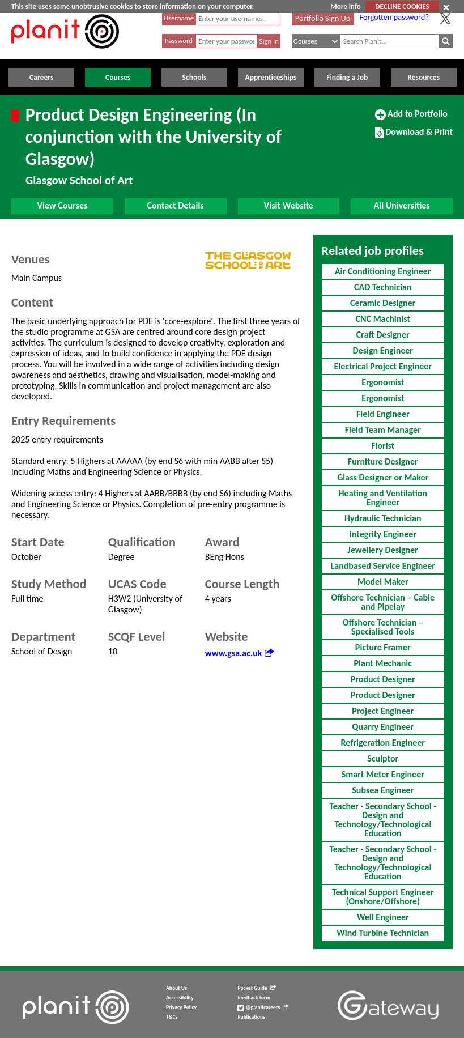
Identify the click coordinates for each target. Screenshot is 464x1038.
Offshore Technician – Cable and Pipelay (383, 602)
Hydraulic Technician (383, 518)
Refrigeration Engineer (383, 742)
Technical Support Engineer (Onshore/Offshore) (383, 897)
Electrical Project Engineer (383, 366)
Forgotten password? (394, 17)
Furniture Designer (383, 461)
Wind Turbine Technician (383, 933)
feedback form (253, 997)
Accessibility (180, 997)
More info (345, 6)
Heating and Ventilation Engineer (383, 498)
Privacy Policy (181, 1007)
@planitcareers (262, 1007)
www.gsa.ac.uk (239, 653)
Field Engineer (383, 414)
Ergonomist (382, 382)
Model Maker (382, 581)
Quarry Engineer (383, 726)
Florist (382, 445)
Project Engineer (383, 710)
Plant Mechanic (383, 663)
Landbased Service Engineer (382, 565)
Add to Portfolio (411, 118)
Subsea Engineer (383, 790)
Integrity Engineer (383, 534)
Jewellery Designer (383, 549)
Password (179, 40)
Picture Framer (383, 647)
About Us (176, 988)
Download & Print (414, 136)
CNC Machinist (383, 318)
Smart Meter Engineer (383, 774)
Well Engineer (383, 917)
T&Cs (171, 1017)
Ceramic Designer (382, 302)
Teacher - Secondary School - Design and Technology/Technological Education (382, 820)
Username (179, 18)
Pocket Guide (256, 988)
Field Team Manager (383, 429)
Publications (251, 1017)
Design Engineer (382, 350)
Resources (423, 77)
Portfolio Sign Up (323, 18)
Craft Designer (383, 334)
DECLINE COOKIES (402, 6)
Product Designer (383, 679)
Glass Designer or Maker (382, 477)
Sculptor (382, 758)
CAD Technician (382, 287)
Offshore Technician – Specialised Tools (383, 627)
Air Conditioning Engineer (383, 271)
